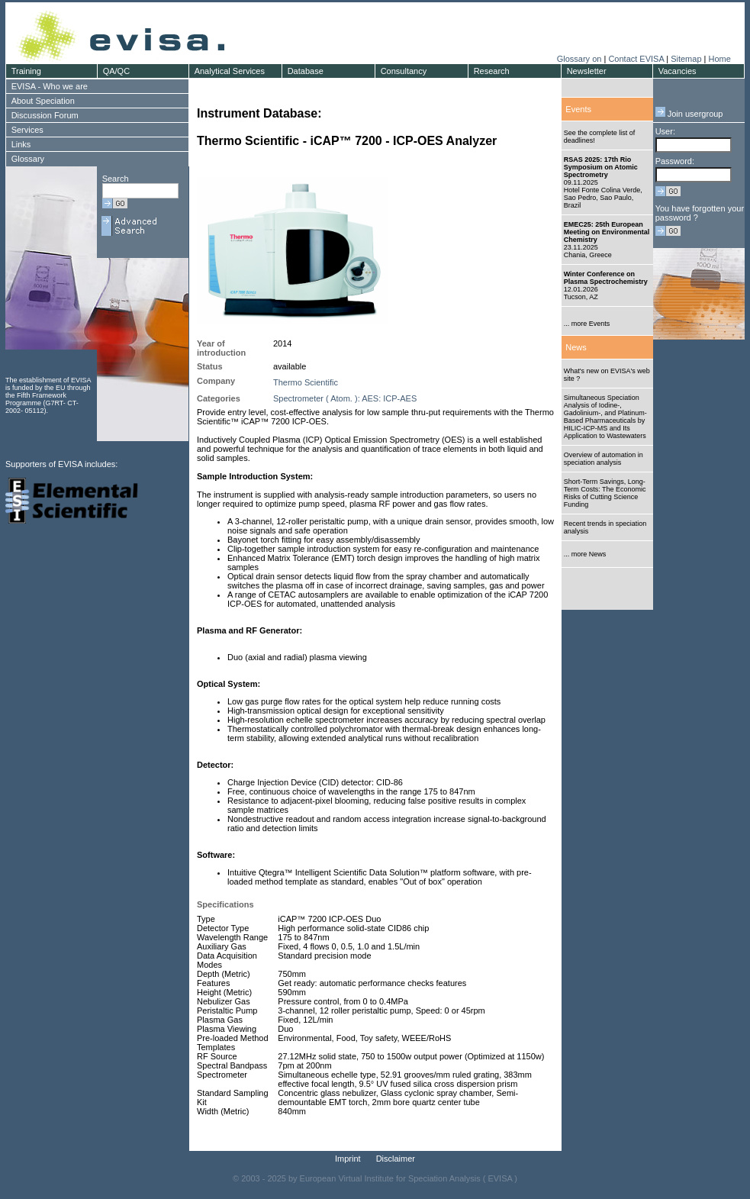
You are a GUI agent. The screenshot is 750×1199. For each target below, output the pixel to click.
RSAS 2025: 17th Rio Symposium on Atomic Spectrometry (601, 167)
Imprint (348, 1158)
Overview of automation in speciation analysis (603, 458)
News (576, 347)
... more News (585, 554)
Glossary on (580, 58)
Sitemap (686, 58)
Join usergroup (689, 113)
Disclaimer (395, 1158)
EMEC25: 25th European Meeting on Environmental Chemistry (607, 232)
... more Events (587, 323)
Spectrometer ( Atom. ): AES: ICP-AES (345, 398)
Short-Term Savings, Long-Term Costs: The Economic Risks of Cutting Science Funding (605, 493)
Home (719, 58)
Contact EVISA (636, 58)
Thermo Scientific (305, 382)
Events (578, 109)
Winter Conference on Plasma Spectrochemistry (606, 277)
